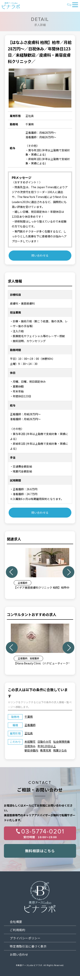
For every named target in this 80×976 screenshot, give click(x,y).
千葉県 (29, 716)
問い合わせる (40, 255)
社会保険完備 (61, 741)
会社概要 (16, 922)
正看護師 (30, 725)
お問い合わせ (19, 954)
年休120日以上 (46, 746)
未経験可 (30, 741)
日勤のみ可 (44, 741)
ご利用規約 (17, 930)
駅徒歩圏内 (31, 750)
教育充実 (45, 750)
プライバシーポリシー (25, 938)
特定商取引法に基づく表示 (28, 946)
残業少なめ (60, 750)
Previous (12, 572)
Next (68, 572)
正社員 (29, 733)
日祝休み (30, 746)
